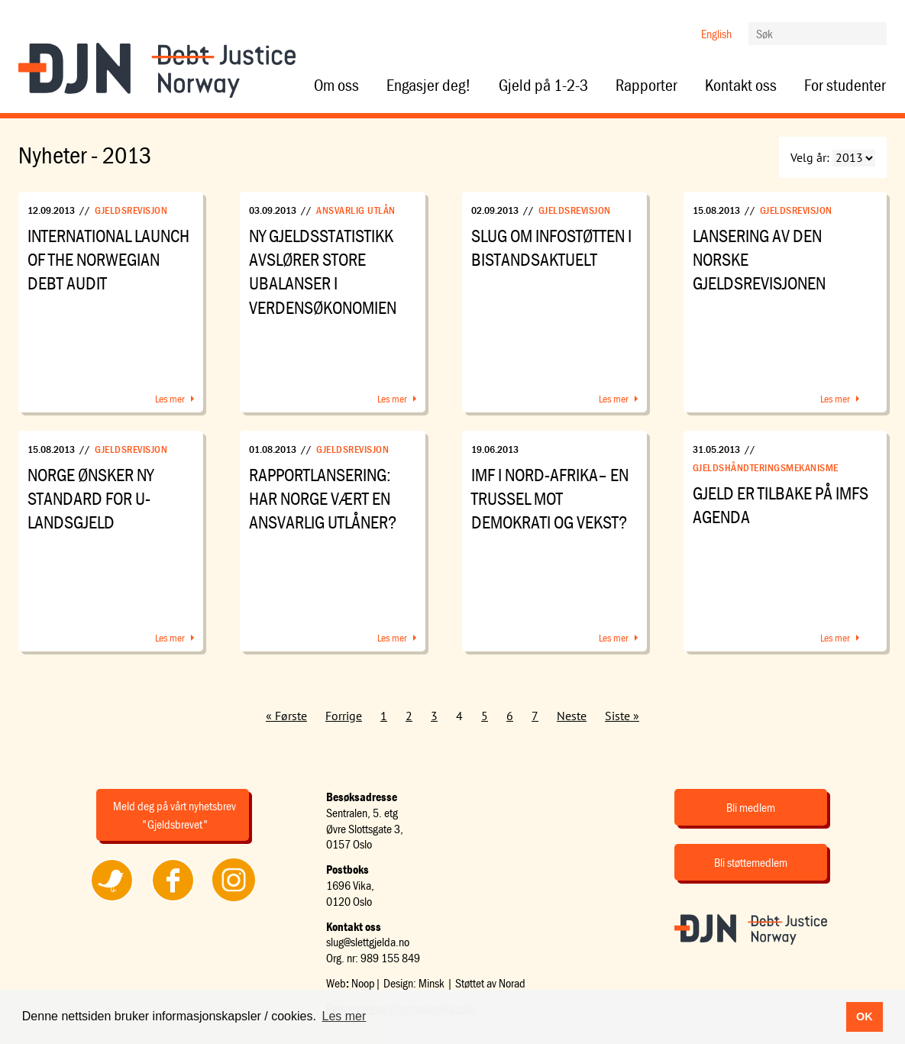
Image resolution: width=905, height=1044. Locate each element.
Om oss (336, 85)
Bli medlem (750, 807)
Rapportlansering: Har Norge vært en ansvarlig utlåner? (323, 498)
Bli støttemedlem (750, 862)
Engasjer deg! (428, 85)
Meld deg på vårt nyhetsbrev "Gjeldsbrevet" (174, 815)
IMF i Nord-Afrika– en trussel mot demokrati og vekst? (550, 498)
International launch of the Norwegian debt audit (108, 259)
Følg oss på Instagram (233, 900)
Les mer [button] (344, 1016)
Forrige (343, 715)
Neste (572, 715)
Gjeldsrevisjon (131, 210)
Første (291, 715)
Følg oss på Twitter (111, 900)
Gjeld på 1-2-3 (543, 85)
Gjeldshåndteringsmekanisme (766, 467)
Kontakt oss (741, 85)
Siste (617, 715)
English (716, 33)
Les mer (170, 399)
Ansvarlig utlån (356, 210)
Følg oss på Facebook (172, 900)
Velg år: (809, 157)
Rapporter (646, 85)
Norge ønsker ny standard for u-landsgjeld (90, 498)
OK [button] (864, 1016)
